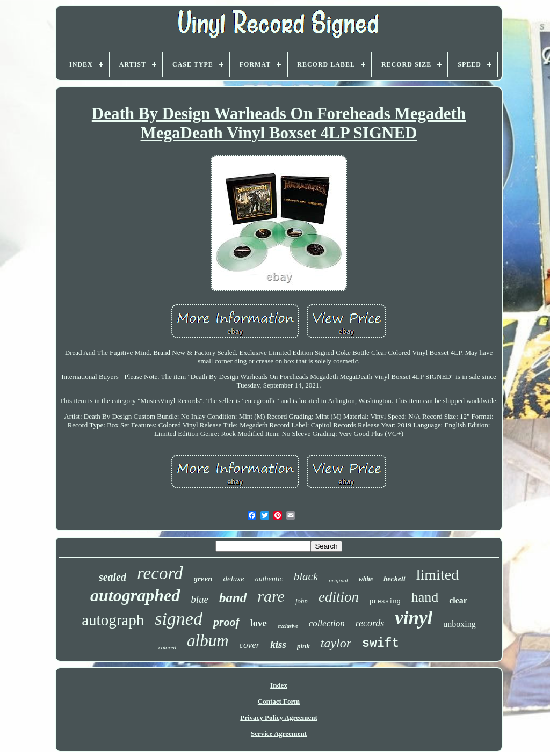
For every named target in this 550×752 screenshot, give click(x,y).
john (301, 601)
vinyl (413, 618)
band (233, 597)
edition (339, 597)
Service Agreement (279, 733)
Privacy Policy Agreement (278, 717)
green (203, 578)
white (366, 579)
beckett (394, 579)
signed (178, 619)
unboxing (459, 624)
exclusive (288, 626)
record (160, 573)
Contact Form (279, 701)
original (338, 580)
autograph (113, 620)
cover (250, 645)
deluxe (233, 578)
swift (380, 644)
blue (199, 599)
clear (458, 600)
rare (271, 596)
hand (425, 597)
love (258, 623)
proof (226, 622)
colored (167, 647)
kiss (278, 644)
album (208, 640)
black (306, 576)
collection (327, 623)
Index (278, 685)
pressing (385, 601)
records (370, 623)
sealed (112, 577)
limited (437, 574)
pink (303, 646)
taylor (336, 643)
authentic (269, 579)
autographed (135, 595)
